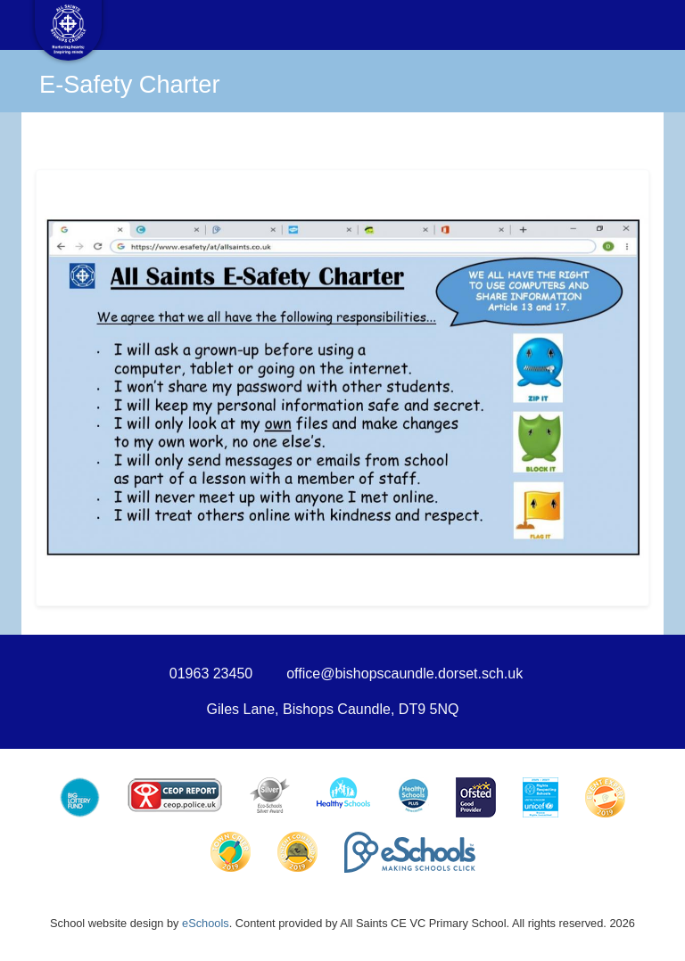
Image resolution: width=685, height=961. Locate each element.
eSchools (205, 923)
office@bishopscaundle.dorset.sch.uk (404, 673)
